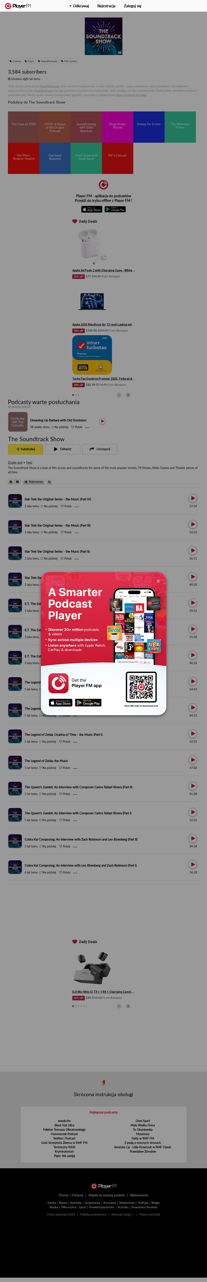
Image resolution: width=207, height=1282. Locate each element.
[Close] (158, 581)
